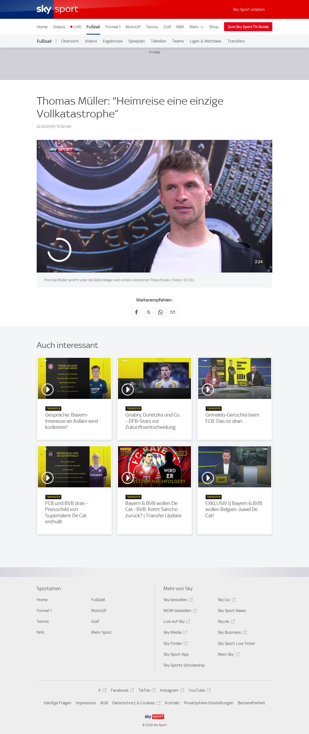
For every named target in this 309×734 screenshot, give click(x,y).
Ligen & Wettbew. (206, 41)
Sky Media (174, 633)
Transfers (236, 41)
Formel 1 (112, 26)
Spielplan (136, 41)
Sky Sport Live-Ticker (236, 643)
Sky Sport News (232, 610)
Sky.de (225, 622)
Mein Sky (228, 655)
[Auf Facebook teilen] (136, 312)
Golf (167, 26)
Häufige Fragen (57, 702)
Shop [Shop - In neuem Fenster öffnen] (214, 26)
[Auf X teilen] (148, 312)
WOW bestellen (179, 611)
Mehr (197, 26)
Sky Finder (174, 644)
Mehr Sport (101, 632)
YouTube (199, 691)
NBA (180, 26)
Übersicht (70, 41)
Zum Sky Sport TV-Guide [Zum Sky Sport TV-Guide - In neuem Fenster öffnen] (248, 27)
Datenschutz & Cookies (135, 703)
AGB (104, 702)
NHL (41, 632)
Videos (59, 26)
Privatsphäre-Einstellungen (208, 702)
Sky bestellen (177, 600)
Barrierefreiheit (251, 702)
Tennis (152, 26)
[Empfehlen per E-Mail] (172, 312)
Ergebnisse (113, 41)
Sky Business (231, 633)
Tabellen (158, 41)
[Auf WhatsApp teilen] (160, 312)
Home (42, 26)
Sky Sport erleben (249, 9)
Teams (178, 41)
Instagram (171, 691)
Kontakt (172, 702)
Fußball (93, 26)
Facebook (122, 691)
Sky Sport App (176, 654)
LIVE (77, 26)
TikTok (146, 691)
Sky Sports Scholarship (184, 665)
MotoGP (133, 26)
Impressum (86, 702)
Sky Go (226, 600)
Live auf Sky (176, 622)
